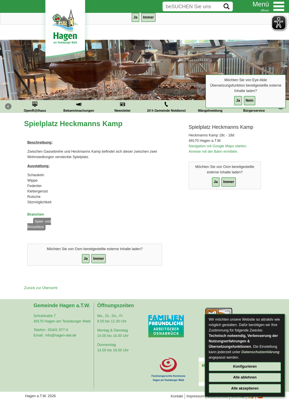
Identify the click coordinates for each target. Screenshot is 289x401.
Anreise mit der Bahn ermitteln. (213, 151)
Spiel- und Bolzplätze (39, 224)
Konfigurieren (245, 366)
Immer (148, 17)
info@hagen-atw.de (60, 335)
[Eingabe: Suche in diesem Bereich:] (191, 6)
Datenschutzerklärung (260, 352)
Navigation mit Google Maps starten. (218, 146)
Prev (8, 106)
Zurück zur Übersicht (40, 288)
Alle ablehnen (244, 377)
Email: (39, 335)
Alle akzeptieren (244, 388)
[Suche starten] (226, 6)
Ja (238, 100)
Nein (249, 100)
